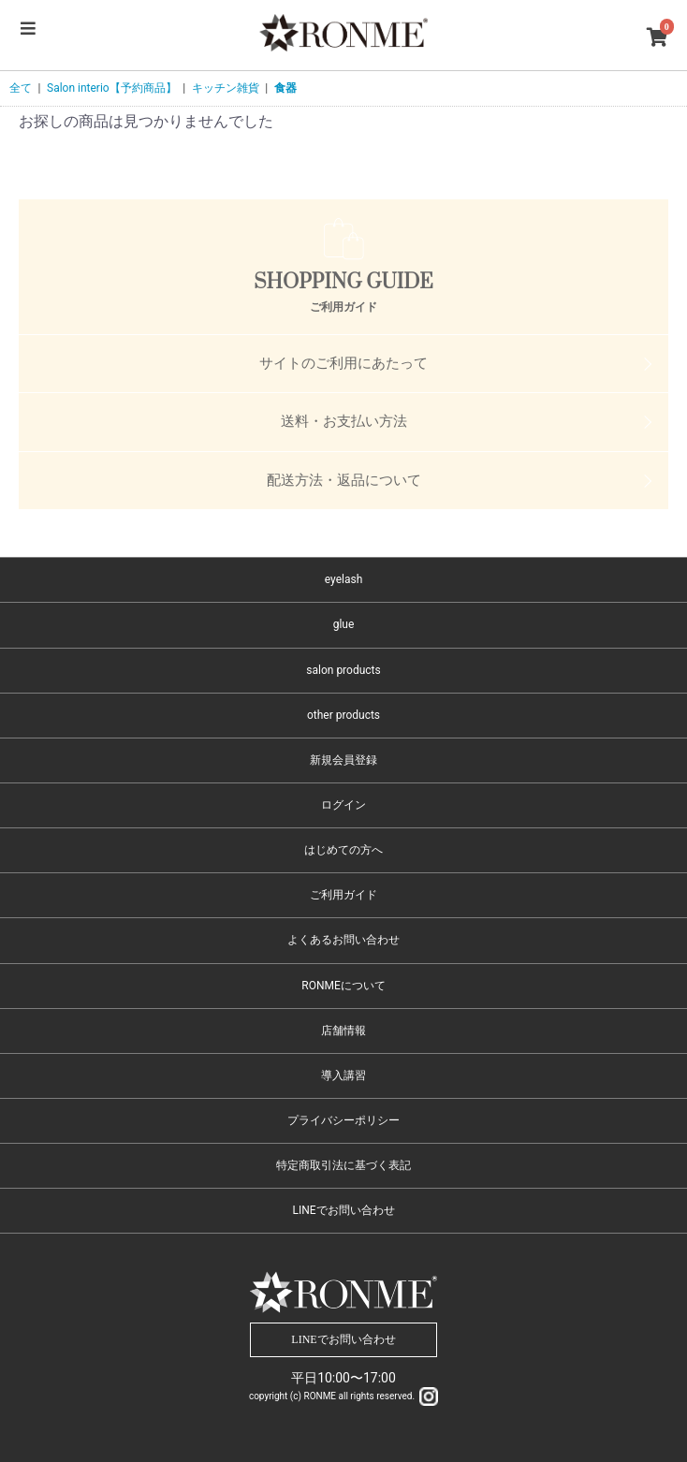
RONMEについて (343, 985)
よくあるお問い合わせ (343, 939)
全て (20, 88)
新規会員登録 (343, 760)
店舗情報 (343, 1030)
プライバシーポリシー (343, 1120)
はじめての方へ (343, 849)
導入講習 (343, 1075)
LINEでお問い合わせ (343, 1210)
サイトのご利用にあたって (343, 363)
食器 (285, 88)
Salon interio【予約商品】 (112, 88)
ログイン (343, 804)
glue (344, 624)
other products (343, 715)
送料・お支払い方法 (344, 421)
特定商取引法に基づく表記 (343, 1165)
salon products (343, 670)
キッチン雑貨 (225, 88)
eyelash (344, 579)
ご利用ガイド (343, 894)
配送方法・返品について (344, 480)
